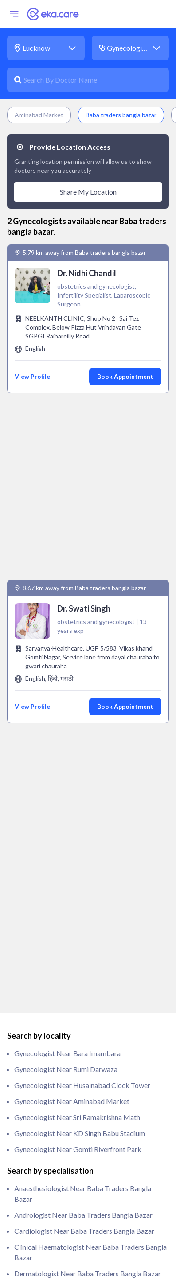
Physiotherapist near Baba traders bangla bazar (89, 1170)
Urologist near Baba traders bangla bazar (79, 1250)
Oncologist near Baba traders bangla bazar (82, 1106)
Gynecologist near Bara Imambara (67, 662)
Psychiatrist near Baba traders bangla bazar (83, 1186)
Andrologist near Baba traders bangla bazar (83, 824)
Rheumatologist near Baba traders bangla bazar (89, 1234)
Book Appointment (125, 376)
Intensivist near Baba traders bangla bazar (81, 1042)
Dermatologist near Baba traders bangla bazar (87, 882)
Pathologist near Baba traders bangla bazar (83, 1154)
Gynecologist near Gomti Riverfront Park (77, 758)
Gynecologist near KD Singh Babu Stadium (79, 742)
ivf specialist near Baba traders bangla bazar (84, 1058)
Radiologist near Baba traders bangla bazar (82, 1218)
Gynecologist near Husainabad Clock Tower (82, 694)
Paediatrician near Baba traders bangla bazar (85, 1138)
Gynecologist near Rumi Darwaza (65, 678)
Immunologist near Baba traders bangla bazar (86, 1026)
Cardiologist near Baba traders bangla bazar (84, 840)
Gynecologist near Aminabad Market (71, 710)
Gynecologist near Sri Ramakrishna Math (77, 726)
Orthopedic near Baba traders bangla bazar (83, 1122)
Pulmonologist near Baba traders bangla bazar (87, 1202)
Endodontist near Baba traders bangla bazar (83, 914)
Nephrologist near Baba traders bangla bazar (85, 1074)
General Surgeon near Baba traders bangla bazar (90, 1010)
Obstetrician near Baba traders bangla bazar (84, 1090)
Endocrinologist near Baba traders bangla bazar (89, 898)
